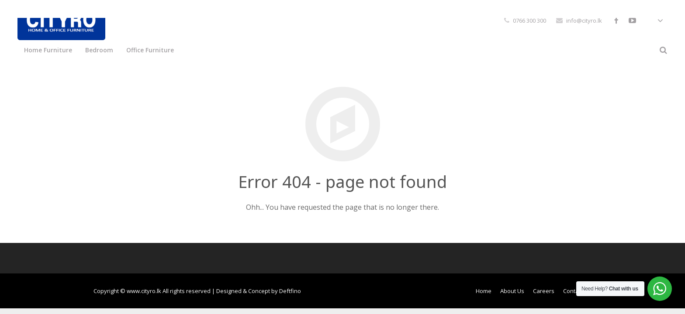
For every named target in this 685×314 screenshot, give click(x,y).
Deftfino (290, 291)
